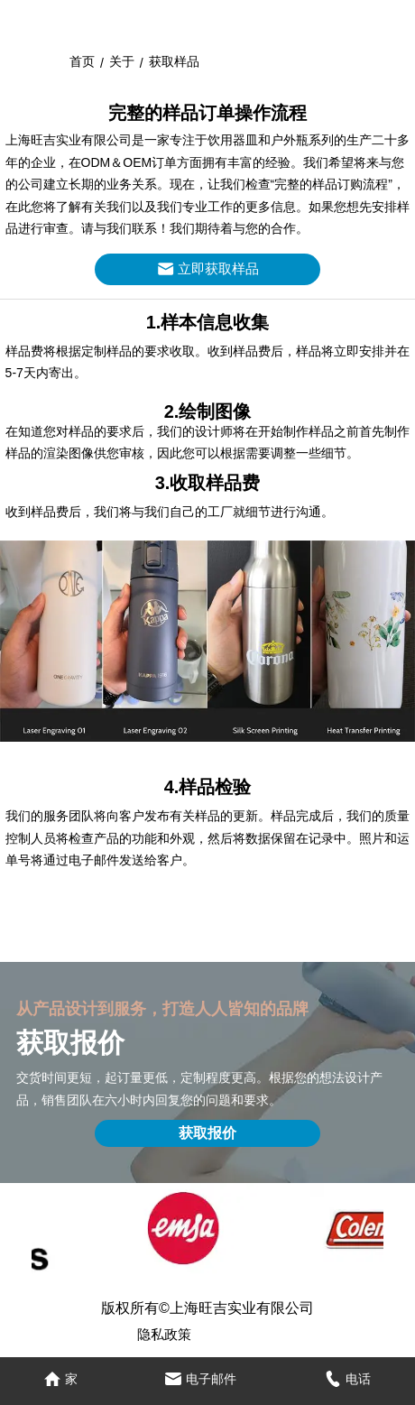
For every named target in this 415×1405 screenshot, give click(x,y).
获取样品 (174, 61)
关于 (121, 61)
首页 (82, 61)
